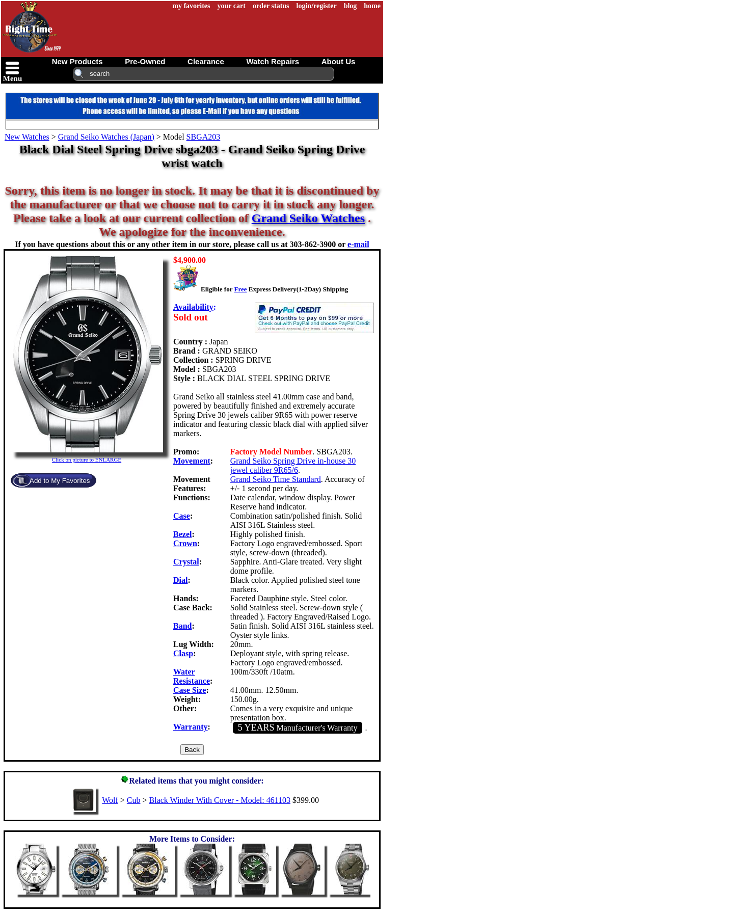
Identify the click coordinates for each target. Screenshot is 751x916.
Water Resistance (191, 676)
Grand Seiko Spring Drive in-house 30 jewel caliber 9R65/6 (293, 465)
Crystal (186, 561)
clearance (205, 61)
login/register (317, 6)
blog (350, 6)
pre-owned (145, 61)
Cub (134, 800)
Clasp (183, 653)
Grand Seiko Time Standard (275, 479)
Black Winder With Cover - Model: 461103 (219, 800)
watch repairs (272, 61)
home (372, 6)
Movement (191, 460)
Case (181, 515)
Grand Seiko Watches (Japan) (106, 136)
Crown (185, 543)
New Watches (27, 136)
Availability (193, 307)
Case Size (189, 690)
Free (240, 289)
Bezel (182, 534)
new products (77, 61)
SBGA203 (203, 136)
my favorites (191, 6)
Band (182, 626)
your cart (232, 6)
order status (271, 6)
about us (338, 61)
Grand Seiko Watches (308, 218)
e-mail (358, 244)
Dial (180, 580)
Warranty (190, 726)
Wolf (110, 800)
